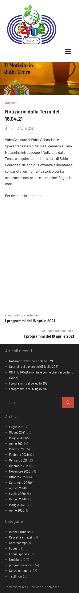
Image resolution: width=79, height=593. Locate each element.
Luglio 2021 (16, 427)
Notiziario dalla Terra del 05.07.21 (31, 361)
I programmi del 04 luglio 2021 (28, 383)
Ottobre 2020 (18, 477)
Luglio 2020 (17, 493)
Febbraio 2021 (18, 454)
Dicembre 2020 (19, 466)
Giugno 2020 (17, 499)
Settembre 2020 (20, 482)
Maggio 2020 (17, 505)
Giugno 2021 (17, 432)
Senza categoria (20, 570)
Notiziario (11, 103)
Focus (13, 548)
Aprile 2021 (16, 443)
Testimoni (16, 576)
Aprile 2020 (16, 510)
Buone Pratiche (19, 532)
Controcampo (18, 543)
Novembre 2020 (19, 471)
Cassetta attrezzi (20, 537)
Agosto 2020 (17, 488)
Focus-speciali (19, 554)
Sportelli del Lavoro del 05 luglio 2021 (33, 366)
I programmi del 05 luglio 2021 (28, 389)
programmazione (20, 565)
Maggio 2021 (17, 438)
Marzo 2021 (16, 449)
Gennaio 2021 (18, 460)
